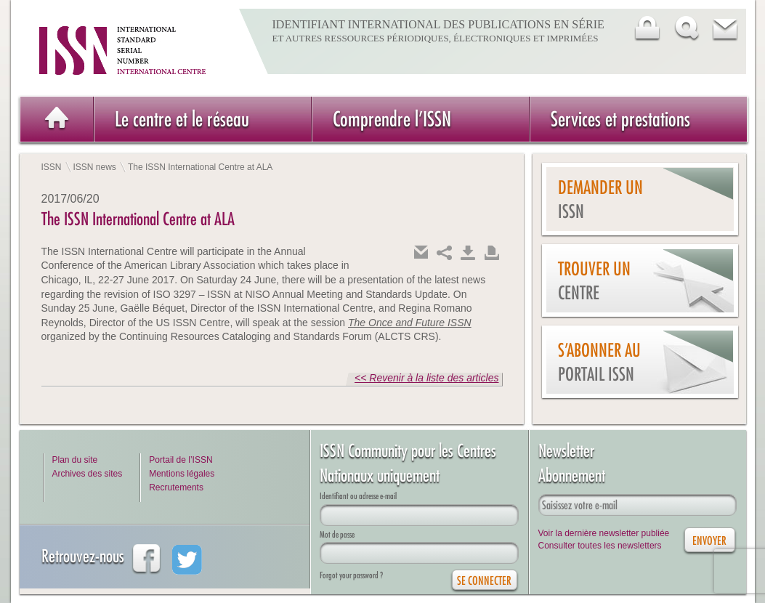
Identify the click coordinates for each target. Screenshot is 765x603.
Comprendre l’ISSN (392, 118)
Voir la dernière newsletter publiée (604, 533)
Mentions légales (181, 474)
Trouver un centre (594, 280)
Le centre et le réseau (182, 118)
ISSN (51, 167)
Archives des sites (87, 474)
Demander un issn (600, 199)
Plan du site (75, 460)
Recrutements (176, 487)
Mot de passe (337, 534)
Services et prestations (620, 118)
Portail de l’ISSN (180, 460)
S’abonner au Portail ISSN (599, 362)
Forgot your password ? (351, 575)
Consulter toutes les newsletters (600, 546)
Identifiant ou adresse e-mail (358, 495)
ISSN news (94, 167)
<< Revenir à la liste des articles (426, 378)
